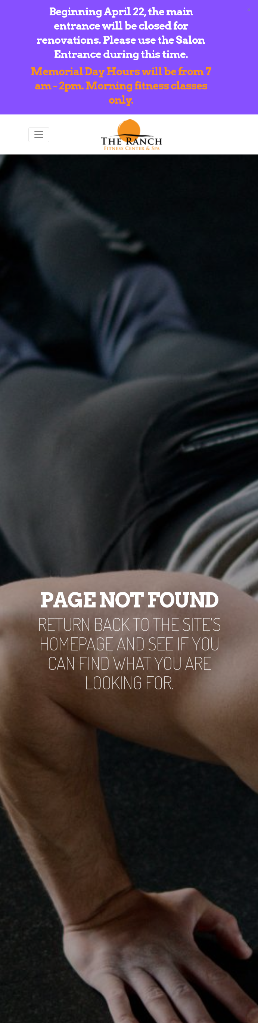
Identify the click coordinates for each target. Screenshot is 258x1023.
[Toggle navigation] (38, 134)
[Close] (249, 9)
